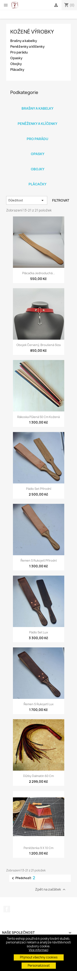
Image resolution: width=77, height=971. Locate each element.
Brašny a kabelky (23, 41)
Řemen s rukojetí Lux (39, 704)
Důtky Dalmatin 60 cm (38, 776)
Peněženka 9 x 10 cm (38, 848)
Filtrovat (60, 200)
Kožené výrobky (32, 31)
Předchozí (20, 878)
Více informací (38, 950)
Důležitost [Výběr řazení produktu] (26, 200)
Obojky (16, 64)
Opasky (16, 58)
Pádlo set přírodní (38, 489)
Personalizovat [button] (39, 965)
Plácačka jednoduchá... (38, 273)
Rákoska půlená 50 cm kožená (38, 417)
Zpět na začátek (51, 889)
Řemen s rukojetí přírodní (39, 560)
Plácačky (17, 69)
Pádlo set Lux (38, 632)
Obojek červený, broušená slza (38, 345)
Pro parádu (19, 52)
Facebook (6, 909)
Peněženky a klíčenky (27, 46)
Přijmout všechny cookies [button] (38, 957)
